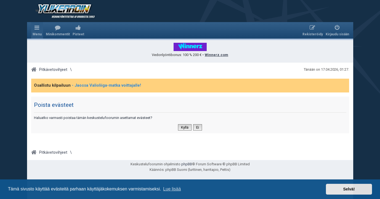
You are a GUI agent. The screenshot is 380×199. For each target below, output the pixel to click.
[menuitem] (58, 30)
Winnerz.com (216, 55)
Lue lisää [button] (172, 189)
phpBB (186, 164)
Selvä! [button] (349, 189)
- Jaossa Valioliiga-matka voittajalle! (106, 85)
